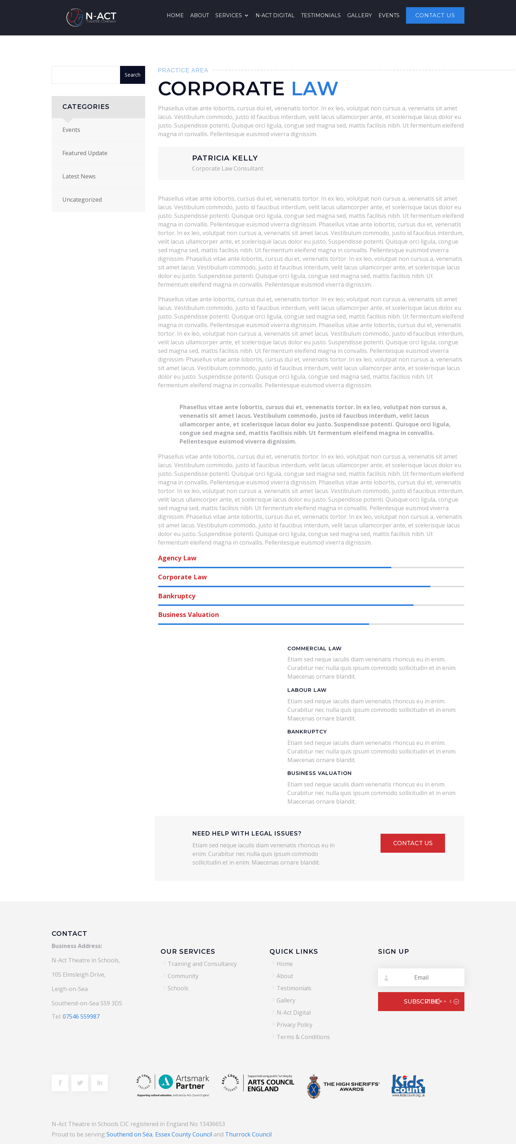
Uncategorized (82, 200)
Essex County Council (183, 1134)
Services (228, 16)
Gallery (359, 16)
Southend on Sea (129, 1134)
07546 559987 (81, 1016)
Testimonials (321, 16)
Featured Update (85, 153)
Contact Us (435, 15)
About (199, 16)
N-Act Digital (275, 16)
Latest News (79, 176)
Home (175, 16)
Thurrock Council (248, 1134)
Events (389, 16)
